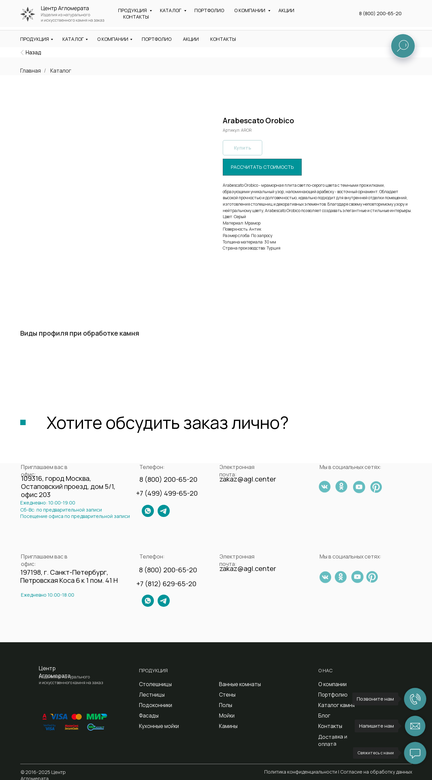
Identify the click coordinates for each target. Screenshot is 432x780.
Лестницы (150, 694)
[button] (392, 17)
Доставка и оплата (339, 736)
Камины (227, 726)
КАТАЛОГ (73, 39)
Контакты (328, 726)
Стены (226, 694)
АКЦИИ (191, 39)
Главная (30, 71)
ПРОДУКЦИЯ (34, 39)
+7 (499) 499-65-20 (167, 493)
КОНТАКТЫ (223, 39)
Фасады (147, 715)
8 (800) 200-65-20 (385, 8)
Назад (33, 52)
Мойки (226, 715)
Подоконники (154, 705)
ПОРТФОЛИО (156, 39)
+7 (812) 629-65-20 (166, 583)
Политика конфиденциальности (300, 772)
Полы (225, 705)
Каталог (60, 71)
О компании (331, 684)
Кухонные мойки (157, 726)
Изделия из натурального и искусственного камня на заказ (72, 17)
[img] (22, 52)
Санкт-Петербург (213, 18)
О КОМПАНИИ (112, 39)
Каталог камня (334, 705)
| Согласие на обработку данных (375, 772)
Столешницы (153, 684)
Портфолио (331, 694)
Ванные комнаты (237, 684)
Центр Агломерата (55, 672)
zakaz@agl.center (285, 8)
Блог (323, 715)
